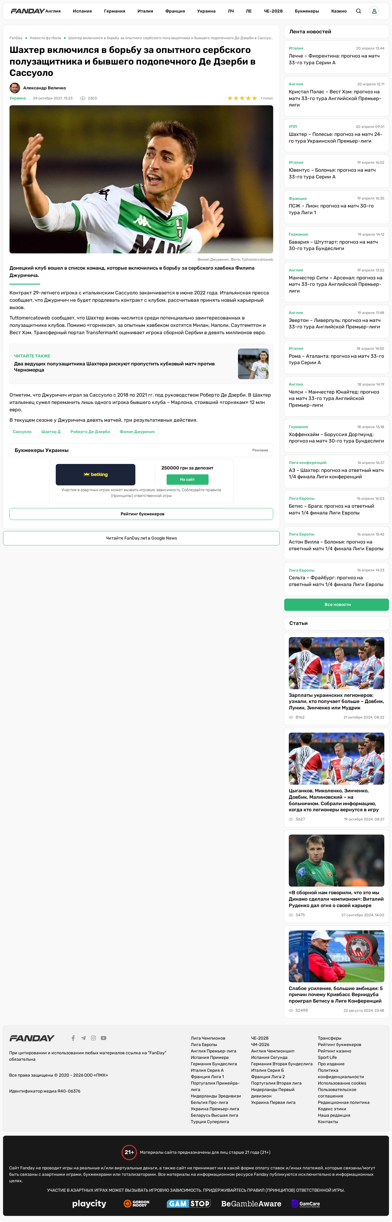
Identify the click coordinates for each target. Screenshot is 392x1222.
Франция (175, 11)
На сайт (187, 479)
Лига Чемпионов (208, 1038)
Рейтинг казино (334, 1051)
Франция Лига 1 (207, 1076)
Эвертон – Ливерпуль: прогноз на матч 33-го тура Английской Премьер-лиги (335, 323)
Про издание (331, 1064)
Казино (339, 11)
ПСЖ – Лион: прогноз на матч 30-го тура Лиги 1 (331, 209)
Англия (53, 11)
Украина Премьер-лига (215, 1109)
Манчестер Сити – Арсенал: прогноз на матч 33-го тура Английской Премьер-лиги (336, 284)
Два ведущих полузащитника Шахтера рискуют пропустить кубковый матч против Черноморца (114, 367)
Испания (82, 11)
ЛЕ (249, 11)
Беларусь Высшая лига (214, 1115)
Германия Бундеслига (214, 1064)
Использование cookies (342, 1083)
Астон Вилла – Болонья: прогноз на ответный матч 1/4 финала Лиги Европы (336, 545)
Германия (114, 11)
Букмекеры (307, 11)
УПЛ (293, 126)
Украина (206, 11)
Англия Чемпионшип (272, 1051)
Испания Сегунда (269, 1057)
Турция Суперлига (210, 1121)
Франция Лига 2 (268, 1076)
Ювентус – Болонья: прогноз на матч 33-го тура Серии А (332, 173)
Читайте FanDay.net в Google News (141, 538)
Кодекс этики (332, 1109)
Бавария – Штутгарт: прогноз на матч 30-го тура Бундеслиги (333, 245)
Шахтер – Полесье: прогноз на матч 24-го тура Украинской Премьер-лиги (336, 137)
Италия (145, 11)
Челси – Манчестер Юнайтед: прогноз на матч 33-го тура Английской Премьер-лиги (334, 398)
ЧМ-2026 (260, 1044)
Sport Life (327, 1057)
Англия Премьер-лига (213, 1051)
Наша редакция (334, 1115)
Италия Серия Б (267, 1070)
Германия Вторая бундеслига (282, 1064)
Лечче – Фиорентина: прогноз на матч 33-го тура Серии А (334, 59)
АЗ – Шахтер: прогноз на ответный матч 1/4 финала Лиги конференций (336, 473)
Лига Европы (302, 498)
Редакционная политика (344, 1102)
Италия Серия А (207, 1070)
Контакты (328, 1121)
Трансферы (329, 1038)
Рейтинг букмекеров (142, 514)
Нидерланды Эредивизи (216, 1096)
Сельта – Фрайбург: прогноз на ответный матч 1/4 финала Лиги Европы (336, 581)
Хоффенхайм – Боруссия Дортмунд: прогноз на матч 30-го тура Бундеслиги (336, 438)
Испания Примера (210, 1057)
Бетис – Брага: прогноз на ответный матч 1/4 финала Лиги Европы (331, 509)
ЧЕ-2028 (273, 11)
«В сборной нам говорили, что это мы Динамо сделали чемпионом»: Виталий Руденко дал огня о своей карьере (336, 899)
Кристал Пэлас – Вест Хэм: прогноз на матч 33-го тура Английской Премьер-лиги (335, 98)
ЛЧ (231, 11)
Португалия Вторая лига (276, 1083)
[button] (358, 11)
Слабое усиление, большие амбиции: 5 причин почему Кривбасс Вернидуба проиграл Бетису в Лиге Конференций (336, 994)
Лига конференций (307, 462)
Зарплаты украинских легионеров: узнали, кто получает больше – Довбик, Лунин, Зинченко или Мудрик (336, 701)
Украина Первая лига (273, 1102)
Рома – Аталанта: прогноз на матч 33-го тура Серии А (336, 359)
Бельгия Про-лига (209, 1102)
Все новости (338, 604)
